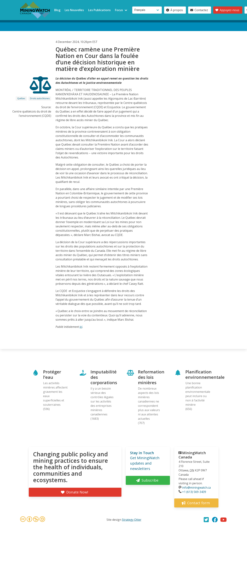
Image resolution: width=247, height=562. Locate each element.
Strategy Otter (131, 520)
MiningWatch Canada (192, 455)
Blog (57, 10)
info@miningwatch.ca (196, 488)
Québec (21, 98)
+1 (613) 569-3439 (194, 492)
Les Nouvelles (74, 10)
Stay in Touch (142, 452)
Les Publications (99, 10)
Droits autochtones (40, 98)
